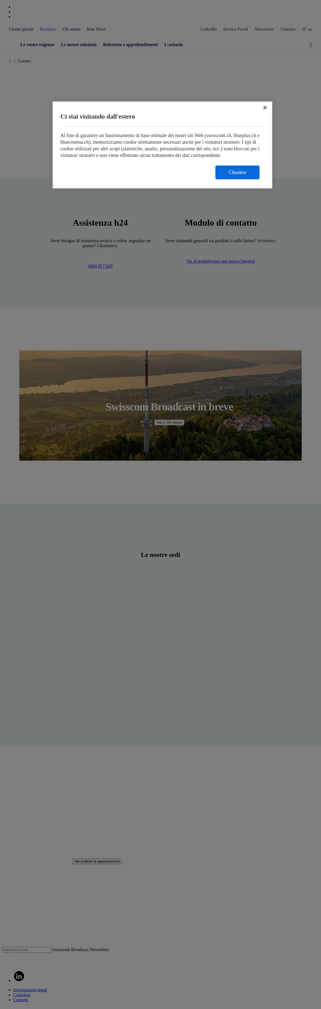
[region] (162, 145)
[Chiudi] (265, 108)
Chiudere (237, 172)
